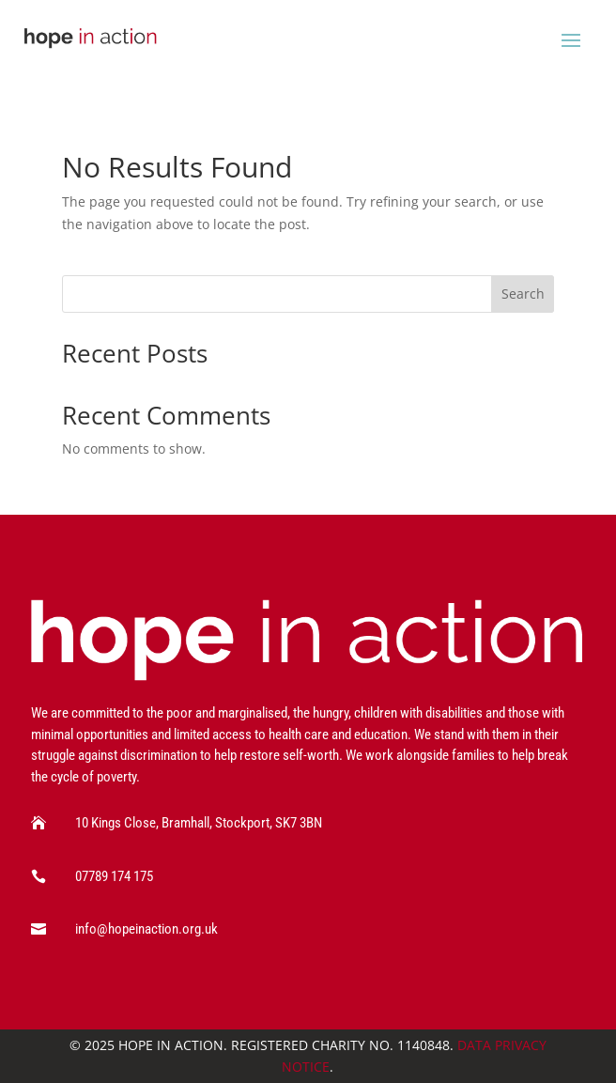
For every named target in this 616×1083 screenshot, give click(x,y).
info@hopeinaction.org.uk (146, 929)
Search (523, 293)
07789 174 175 (114, 876)
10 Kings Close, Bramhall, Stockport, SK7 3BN (198, 822)
